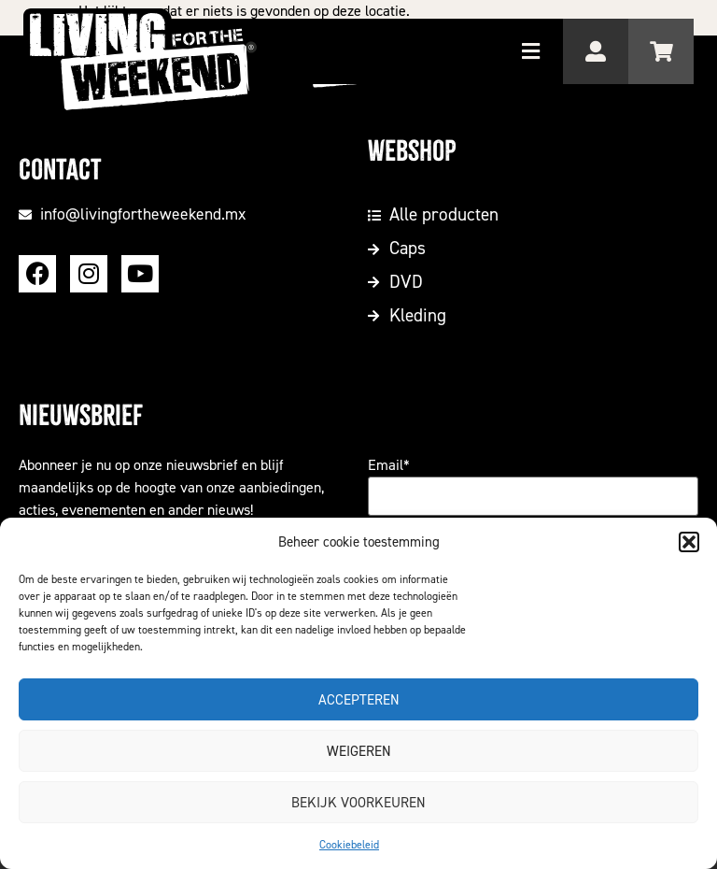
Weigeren (359, 751)
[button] (689, 542)
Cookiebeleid (349, 844)
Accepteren (359, 700)
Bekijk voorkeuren (358, 802)
